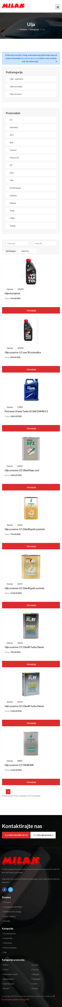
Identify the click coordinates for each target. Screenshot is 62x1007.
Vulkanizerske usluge (11, 911)
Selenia (13, 203)
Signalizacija (8, 983)
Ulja (4, 952)
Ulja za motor (16, 94)
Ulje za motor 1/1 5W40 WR (19, 765)
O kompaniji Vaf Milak (12, 907)
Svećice (35, 969)
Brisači (5, 988)
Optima (13, 195)
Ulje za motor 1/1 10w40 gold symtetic (25, 529)
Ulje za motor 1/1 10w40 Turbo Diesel (24, 647)
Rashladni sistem (10, 974)
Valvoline (14, 127)
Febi (12, 172)
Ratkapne (35, 979)
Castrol (13, 150)
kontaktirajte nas (29, 58)
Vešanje (35, 974)
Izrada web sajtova (10, 999)
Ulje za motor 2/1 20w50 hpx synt (22, 470)
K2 (11, 119)
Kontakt (6, 921)
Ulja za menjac (16, 86)
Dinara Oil (14, 157)
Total (12, 210)
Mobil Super (15, 188)
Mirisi (5, 965)
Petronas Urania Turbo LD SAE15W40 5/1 (26, 411)
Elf (11, 165)
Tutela (12, 225)
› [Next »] (12, 791)
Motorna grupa (9, 947)
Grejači (35, 965)
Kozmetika (7, 938)
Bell (11, 142)
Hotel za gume (9, 916)
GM (11, 180)
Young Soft (24, 999)
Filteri (5, 969)
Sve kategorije (9, 933)
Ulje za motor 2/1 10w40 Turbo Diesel (24, 706)
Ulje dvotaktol (12, 293)
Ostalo (34, 988)
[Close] (56, 61)
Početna (22, 29)
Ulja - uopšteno (16, 79)
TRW (12, 218)
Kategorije (34, 29)
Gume (34, 983)
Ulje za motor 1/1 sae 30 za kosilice (23, 352)
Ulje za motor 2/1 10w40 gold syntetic (24, 588)
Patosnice (7, 943)
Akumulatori (8, 979)
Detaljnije (31, 310)
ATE (12, 135)
